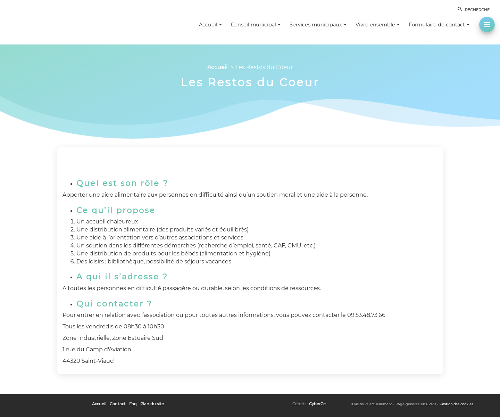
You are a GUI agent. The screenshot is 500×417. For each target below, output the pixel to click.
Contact (118, 403)
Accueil (217, 67)
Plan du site (152, 403)
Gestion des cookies (456, 404)
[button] (487, 24)
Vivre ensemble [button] (378, 25)
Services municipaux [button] (318, 25)
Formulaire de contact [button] (439, 25)
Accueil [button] (210, 25)
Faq (133, 403)
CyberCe (317, 403)
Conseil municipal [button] (256, 25)
